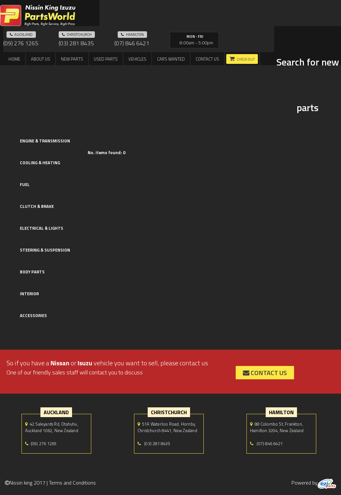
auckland (21, 34)
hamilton (132, 34)
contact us (265, 373)
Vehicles (137, 59)
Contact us (207, 59)
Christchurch (77, 34)
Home (14, 59)
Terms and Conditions (72, 483)
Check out (246, 59)
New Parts (72, 59)
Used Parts (106, 59)
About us (40, 59)
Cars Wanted (171, 59)
